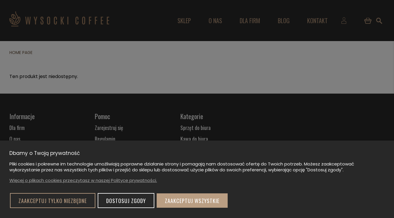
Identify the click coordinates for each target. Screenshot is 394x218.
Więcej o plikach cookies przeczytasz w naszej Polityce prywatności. (83, 180)
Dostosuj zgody (126, 201)
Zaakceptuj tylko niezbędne (52, 201)
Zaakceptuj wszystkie (192, 201)
